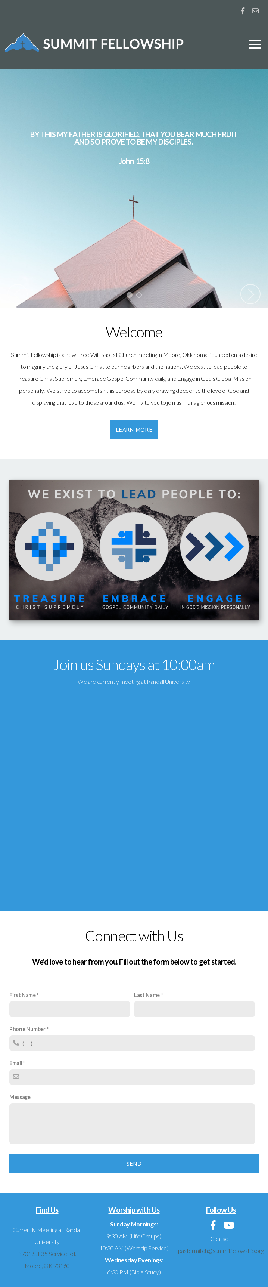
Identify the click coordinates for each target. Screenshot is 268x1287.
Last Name (147, 995)
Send (134, 1163)
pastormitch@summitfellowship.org (221, 1250)
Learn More (134, 429)
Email (15, 1063)
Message (20, 1097)
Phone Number (27, 1029)
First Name (22, 995)
